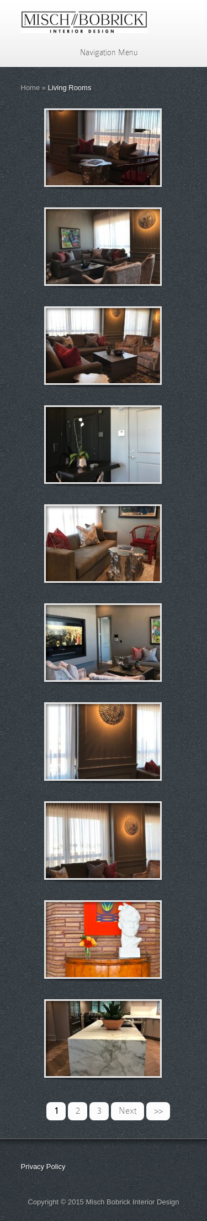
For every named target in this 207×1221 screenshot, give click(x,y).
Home (30, 88)
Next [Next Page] (128, 1110)
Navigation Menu (101, 52)
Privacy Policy (43, 1166)
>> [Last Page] (158, 1110)
